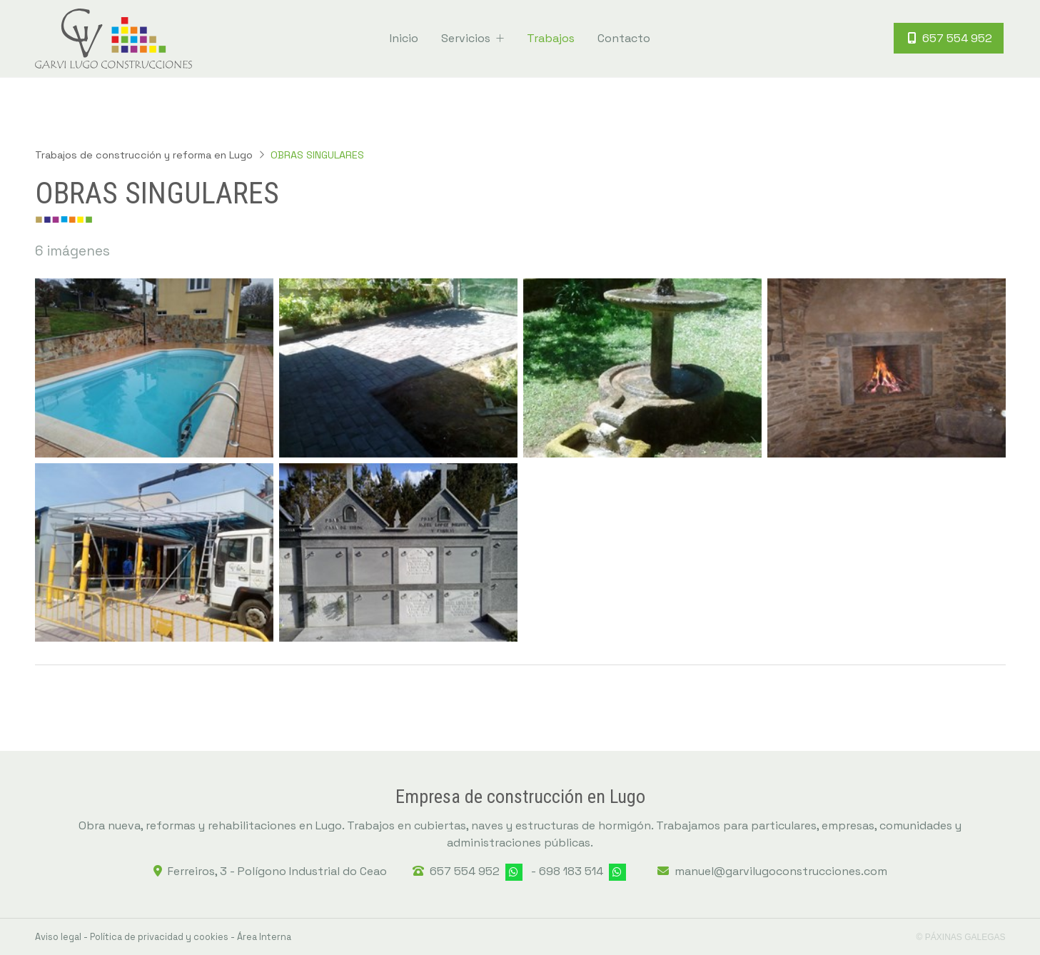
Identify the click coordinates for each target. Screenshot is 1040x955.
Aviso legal (58, 937)
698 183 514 (571, 871)
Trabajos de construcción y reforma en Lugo (144, 154)
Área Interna (264, 937)
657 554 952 (465, 871)
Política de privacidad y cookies (159, 937)
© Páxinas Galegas (961, 937)
